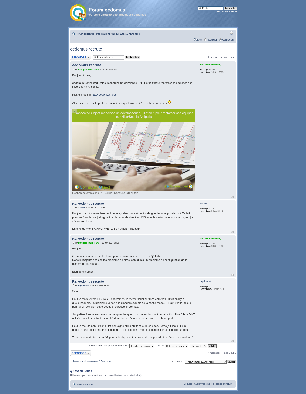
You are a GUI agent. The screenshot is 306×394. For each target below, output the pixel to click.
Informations (103, 33)
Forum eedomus (85, 33)
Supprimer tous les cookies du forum (213, 384)
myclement (83, 285)
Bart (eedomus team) (88, 70)
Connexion (228, 39)
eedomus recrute (86, 49)
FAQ (199, 39)
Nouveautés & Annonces (126, 33)
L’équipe (188, 384)
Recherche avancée (227, 11)
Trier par (172, 345)
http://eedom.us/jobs (104, 94)
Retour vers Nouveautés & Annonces (92, 361)
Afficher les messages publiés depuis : (121, 345)
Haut (232, 197)
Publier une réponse (80, 57)
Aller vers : (177, 361)
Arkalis (81, 208)
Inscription (212, 39)
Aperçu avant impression (231, 33)
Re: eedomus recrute (88, 203)
